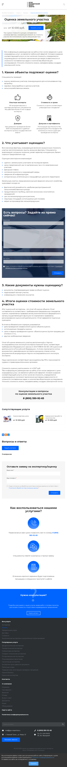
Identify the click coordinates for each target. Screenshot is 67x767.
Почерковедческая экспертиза (13, 656)
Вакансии (5, 692)
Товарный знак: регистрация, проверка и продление (20, 670)
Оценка (4, 627)
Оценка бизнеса (7, 672)
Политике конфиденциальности (43, 757)
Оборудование (7, 706)
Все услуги (6, 621)
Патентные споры (8, 667)
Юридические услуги (9, 630)
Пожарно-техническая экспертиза (14, 654)
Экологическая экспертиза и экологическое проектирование (23, 638)
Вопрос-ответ (7, 698)
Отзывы (4, 695)
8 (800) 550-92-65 (33, 398)
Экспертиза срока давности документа (15, 664)
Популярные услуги (10, 642)
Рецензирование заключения (12, 659)
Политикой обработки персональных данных (23, 488)
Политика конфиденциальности (15, 714)
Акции (4, 703)
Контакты (6, 679)
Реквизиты (5, 687)
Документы (6, 701)
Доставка (5, 633)
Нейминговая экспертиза (11, 651)
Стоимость (5, 636)
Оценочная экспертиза (10, 675)
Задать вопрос (10, 448)
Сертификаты (6, 690)
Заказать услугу (36, 28)
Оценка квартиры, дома (21, 416)
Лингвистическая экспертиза (12, 648)
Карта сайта (7, 710)
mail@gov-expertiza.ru (12, 730)
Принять (33, 764)
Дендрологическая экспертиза (13, 646)
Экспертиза (6, 625)
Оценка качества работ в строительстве (53, 417)
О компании (7, 684)
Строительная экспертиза (11, 662)
